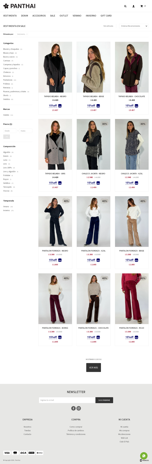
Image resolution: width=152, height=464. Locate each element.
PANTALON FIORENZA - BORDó (55, 328)
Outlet (64, 15)
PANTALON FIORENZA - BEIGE (131, 250)
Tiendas (27, 430)
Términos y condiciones (75, 434)
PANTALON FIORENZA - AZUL (93, 250)
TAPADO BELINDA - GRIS (55, 173)
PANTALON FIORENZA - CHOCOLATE (93, 328)
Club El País (124, 441)
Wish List (124, 438)
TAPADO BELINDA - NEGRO (55, 96)
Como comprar (76, 427)
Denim (24, 15)
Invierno (91, 15)
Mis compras (124, 430)
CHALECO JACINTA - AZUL (132, 173)
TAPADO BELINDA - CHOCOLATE (131, 96)
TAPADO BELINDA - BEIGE (93, 96)
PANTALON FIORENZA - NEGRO (55, 250)
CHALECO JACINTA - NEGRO (93, 173)
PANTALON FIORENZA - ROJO (131, 328)
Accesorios (39, 15)
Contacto (27, 434)
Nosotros (27, 427)
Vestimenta (10, 15)
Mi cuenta (124, 427)
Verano (77, 15)
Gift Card (106, 15)
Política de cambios (76, 430)
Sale (52, 15)
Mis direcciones (124, 434)
